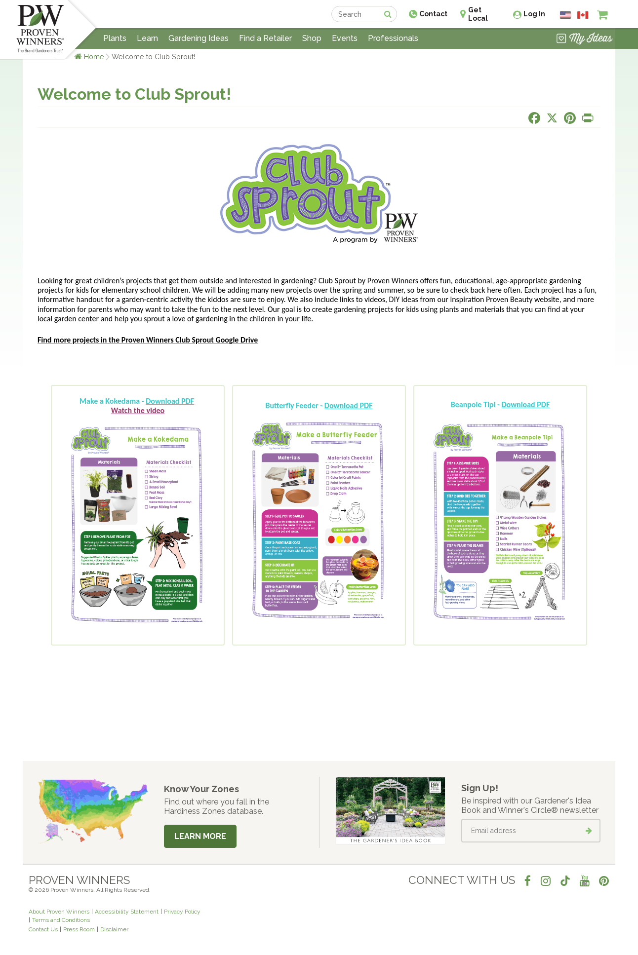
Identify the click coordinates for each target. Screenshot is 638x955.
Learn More (200, 836)
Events (345, 38)
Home (94, 56)
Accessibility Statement (127, 911)
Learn (147, 38)
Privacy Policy (182, 911)
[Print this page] (588, 118)
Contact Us (43, 929)
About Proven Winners (59, 911)
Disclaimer (114, 929)
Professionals (393, 38)
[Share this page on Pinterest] (570, 118)
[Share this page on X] (552, 118)
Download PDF (170, 401)
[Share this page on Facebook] (534, 118)
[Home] (40, 29)
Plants (114, 38)
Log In (534, 14)
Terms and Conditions (61, 920)
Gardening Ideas (198, 38)
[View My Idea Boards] (584, 39)
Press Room (79, 929)
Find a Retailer (265, 38)
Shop (311, 38)
